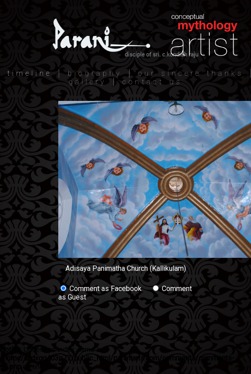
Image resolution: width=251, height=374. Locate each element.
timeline (29, 73)
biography (95, 73)
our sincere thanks (191, 73)
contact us (152, 82)
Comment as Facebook (101, 288)
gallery (88, 82)
